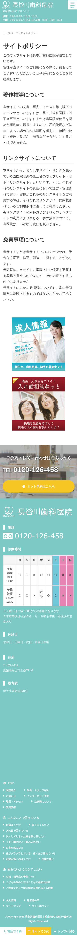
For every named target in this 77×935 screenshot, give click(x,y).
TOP (11, 783)
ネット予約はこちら (38, 486)
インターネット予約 (38, 796)
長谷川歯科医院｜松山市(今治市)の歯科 (47, 916)
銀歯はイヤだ (13, 824)
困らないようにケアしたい (24, 869)
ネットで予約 (38, 931)
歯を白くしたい (40, 824)
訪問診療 (11, 807)
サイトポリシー (40, 906)
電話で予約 (13, 931)
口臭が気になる (14, 847)
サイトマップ (13, 906)
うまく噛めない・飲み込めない (23, 842)
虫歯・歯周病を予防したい (21, 876)
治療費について (43, 801)
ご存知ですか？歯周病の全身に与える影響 (29, 888)
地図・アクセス (14, 801)
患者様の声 (33, 900)
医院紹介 (11, 790)
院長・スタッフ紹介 (38, 790)
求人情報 (11, 900)
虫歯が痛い (48, 859)
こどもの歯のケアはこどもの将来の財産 (28, 882)
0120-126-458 (35, 470)
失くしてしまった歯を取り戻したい (25, 836)
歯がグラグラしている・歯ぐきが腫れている (30, 853)
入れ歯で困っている (17, 830)
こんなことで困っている (23, 817)
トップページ (10, 33)
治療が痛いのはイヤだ (18, 859)
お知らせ (11, 796)
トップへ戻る (64, 931)
